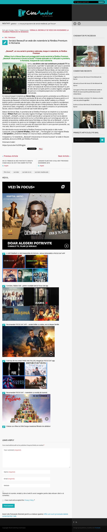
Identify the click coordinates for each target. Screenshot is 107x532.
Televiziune (24, 30)
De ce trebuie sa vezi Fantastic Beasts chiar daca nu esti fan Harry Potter (17, 162)
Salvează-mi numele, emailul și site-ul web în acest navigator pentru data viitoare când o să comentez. (33, 494)
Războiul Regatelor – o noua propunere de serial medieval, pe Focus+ (30, 23)
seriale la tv (26, 172)
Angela (6, 165)
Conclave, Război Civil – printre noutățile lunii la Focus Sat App (27, 286)
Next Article (64, 156)
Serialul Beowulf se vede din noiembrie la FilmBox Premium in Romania (38, 41)
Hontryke (97, 528)
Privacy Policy (29, 500)
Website (6, 485)
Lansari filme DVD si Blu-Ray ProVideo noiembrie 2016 (53, 162)
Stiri (16, 30)
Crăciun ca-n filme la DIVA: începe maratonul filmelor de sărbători (28, 426)
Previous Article (10, 156)
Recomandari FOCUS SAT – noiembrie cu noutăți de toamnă (26, 393)
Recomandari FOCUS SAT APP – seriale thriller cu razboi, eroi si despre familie (32, 324)
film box (7, 172)
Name (9, 472)
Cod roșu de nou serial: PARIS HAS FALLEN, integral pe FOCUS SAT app (30, 361)
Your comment (12, 450)
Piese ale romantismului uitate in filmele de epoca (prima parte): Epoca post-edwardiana (87, 92)
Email (9, 479)
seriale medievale (41, 172)
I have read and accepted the (18, 500)
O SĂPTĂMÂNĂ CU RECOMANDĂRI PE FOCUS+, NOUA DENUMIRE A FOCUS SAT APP (35, 253)
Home (11, 30)
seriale (16, 172)
